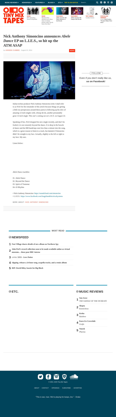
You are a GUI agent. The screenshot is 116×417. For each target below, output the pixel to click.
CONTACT (45, 388)
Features (39, 2)
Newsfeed (26, 2)
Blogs (50, 2)
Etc (59, 2)
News (72, 50)
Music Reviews (11, 2)
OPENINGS (55, 388)
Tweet (15, 55)
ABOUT (36, 388)
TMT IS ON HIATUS (71, 2)
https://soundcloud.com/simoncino (47, 193)
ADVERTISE (78, 388)
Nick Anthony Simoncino (36, 202)
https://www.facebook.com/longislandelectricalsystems (42, 196)
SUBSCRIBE (66, 388)
